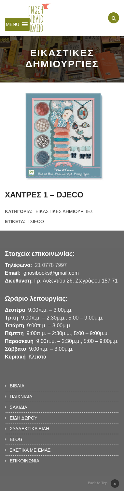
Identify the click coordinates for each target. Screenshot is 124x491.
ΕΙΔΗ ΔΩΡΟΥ (23, 418)
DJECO (36, 221)
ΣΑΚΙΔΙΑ (18, 407)
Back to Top (103, 483)
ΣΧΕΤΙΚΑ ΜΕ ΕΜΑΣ (30, 450)
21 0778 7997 (51, 265)
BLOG (16, 439)
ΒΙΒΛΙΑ (17, 385)
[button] (12, 24)
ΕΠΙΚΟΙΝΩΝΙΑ (24, 460)
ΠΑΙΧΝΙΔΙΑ (21, 396)
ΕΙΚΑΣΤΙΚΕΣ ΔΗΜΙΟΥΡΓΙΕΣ (64, 211)
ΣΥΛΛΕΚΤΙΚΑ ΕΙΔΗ (29, 428)
